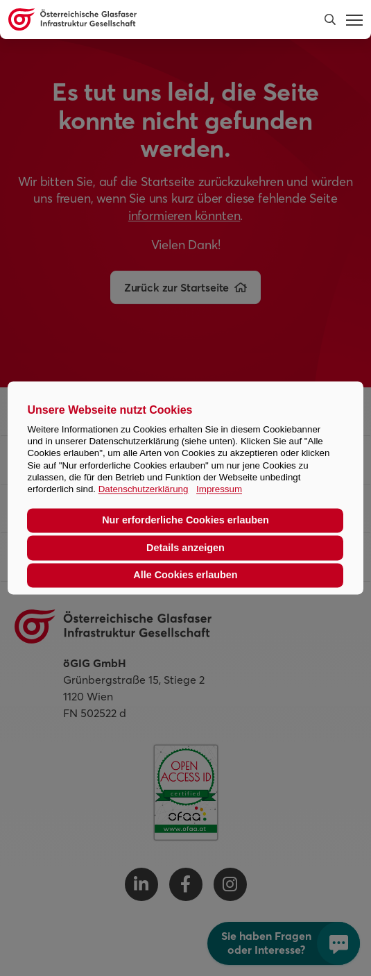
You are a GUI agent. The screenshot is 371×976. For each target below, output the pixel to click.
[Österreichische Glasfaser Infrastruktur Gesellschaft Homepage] (150, 19)
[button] (330, 19)
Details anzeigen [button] (185, 547)
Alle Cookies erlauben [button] (185, 575)
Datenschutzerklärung (143, 490)
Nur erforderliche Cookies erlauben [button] (185, 520)
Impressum (219, 490)
